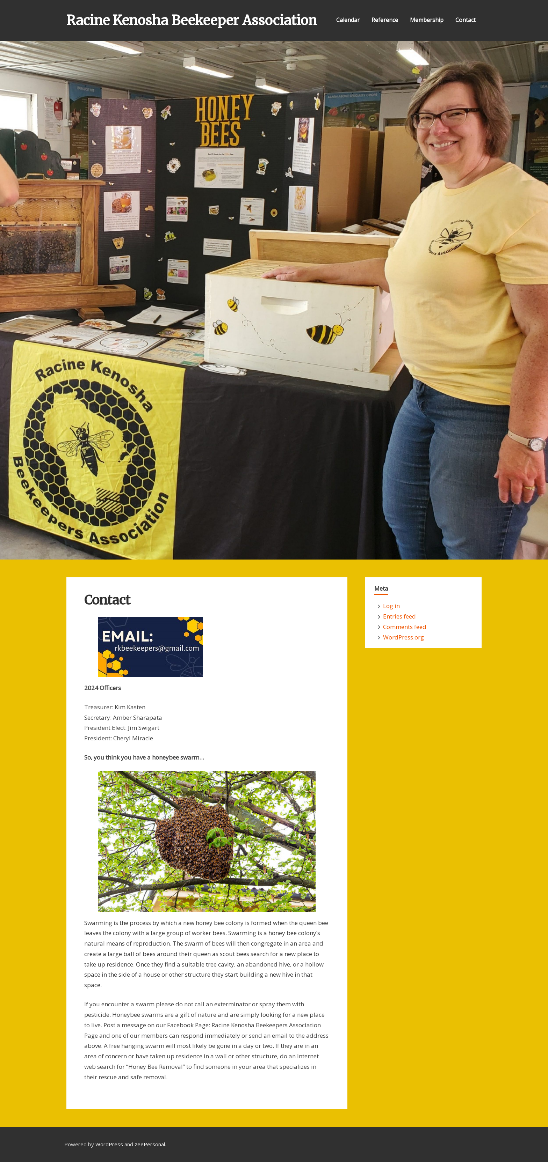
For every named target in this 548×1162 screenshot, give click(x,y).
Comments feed (404, 627)
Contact (465, 20)
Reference (385, 20)
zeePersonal (150, 1144)
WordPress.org (403, 637)
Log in (391, 606)
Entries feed (399, 616)
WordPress (109, 1144)
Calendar (348, 20)
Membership (427, 20)
